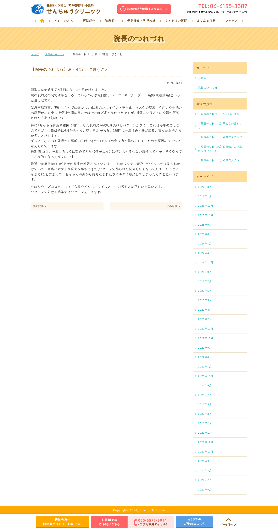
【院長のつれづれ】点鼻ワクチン (218, 160)
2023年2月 (205, 319)
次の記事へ (173, 206)
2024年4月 (205, 253)
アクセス (231, 20)
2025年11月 (206, 215)
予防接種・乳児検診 (141, 20)
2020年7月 (205, 480)
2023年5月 (205, 300)
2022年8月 (205, 357)
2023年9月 (205, 271)
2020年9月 (205, 461)
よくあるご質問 (176, 20)
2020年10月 (206, 451)
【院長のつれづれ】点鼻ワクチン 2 (220, 137)
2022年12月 (206, 328)
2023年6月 (205, 290)
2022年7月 (205, 366)
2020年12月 (206, 442)
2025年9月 (205, 224)
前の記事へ (40, 206)
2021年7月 (205, 394)
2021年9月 (205, 385)
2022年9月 (205, 347)
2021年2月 (205, 423)
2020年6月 (205, 489)
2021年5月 (205, 404)
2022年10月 (206, 338)
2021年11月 (206, 376)
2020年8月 (205, 470)
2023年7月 (205, 281)
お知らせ (203, 78)
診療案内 (111, 20)
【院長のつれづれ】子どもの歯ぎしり (220, 125)
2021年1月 (205, 432)
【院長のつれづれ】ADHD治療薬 (218, 114)
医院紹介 (89, 20)
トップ (35, 54)
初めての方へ (63, 20)
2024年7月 (205, 243)
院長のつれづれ (54, 54)
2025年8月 (205, 234)
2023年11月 (206, 262)
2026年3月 (205, 186)
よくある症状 (206, 20)
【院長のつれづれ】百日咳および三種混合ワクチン (220, 148)
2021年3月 (205, 413)
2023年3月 (205, 309)
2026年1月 (205, 196)
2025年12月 (206, 205)
